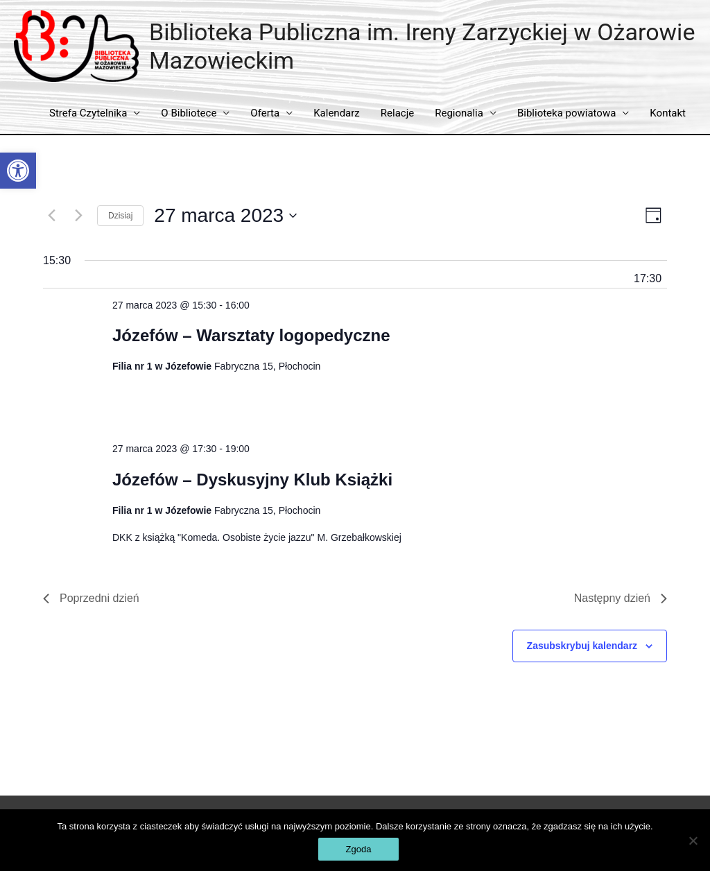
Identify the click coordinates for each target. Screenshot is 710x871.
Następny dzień (620, 598)
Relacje (397, 113)
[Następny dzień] (78, 215)
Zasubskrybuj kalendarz (582, 645)
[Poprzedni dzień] (51, 215)
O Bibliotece (188, 113)
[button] (18, 171)
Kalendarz (336, 113)
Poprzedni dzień (91, 598)
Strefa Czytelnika (88, 113)
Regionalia (459, 113)
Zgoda (359, 849)
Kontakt (668, 113)
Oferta (264, 113)
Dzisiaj (120, 216)
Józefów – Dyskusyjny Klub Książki (252, 479)
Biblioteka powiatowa (566, 113)
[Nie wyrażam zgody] (693, 840)
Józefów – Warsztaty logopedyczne (251, 335)
